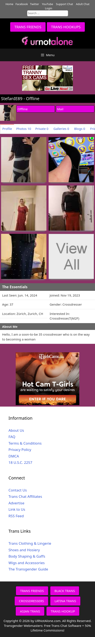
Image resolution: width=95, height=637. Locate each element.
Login (48, 8)
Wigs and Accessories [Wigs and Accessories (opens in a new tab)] (26, 562)
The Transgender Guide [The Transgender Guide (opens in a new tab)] (28, 569)
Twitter (34, 4)
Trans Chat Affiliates (25, 496)
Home (9, 4)
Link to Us (16, 509)
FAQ (11, 436)
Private (42, 129)
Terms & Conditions (25, 443)
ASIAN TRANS (30, 611)
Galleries (61, 129)
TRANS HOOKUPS (66, 26)
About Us (16, 430)
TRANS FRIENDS (27, 26)
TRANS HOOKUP (63, 611)
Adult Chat (82, 4)
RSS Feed (16, 515)
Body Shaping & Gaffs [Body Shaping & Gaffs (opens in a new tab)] (26, 556)
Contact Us (17, 490)
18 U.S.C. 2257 (20, 462)
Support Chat (64, 4)
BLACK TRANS (64, 591)
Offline (23, 109)
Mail (60, 109)
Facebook (21, 4)
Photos (23, 129)
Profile (7, 129)
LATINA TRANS (65, 601)
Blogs (79, 129)
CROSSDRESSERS (31, 601)
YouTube (47, 4)
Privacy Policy (19, 449)
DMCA (13, 456)
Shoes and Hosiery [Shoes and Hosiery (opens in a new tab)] (24, 549)
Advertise (16, 503)
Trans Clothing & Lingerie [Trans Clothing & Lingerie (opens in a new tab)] (29, 543)
